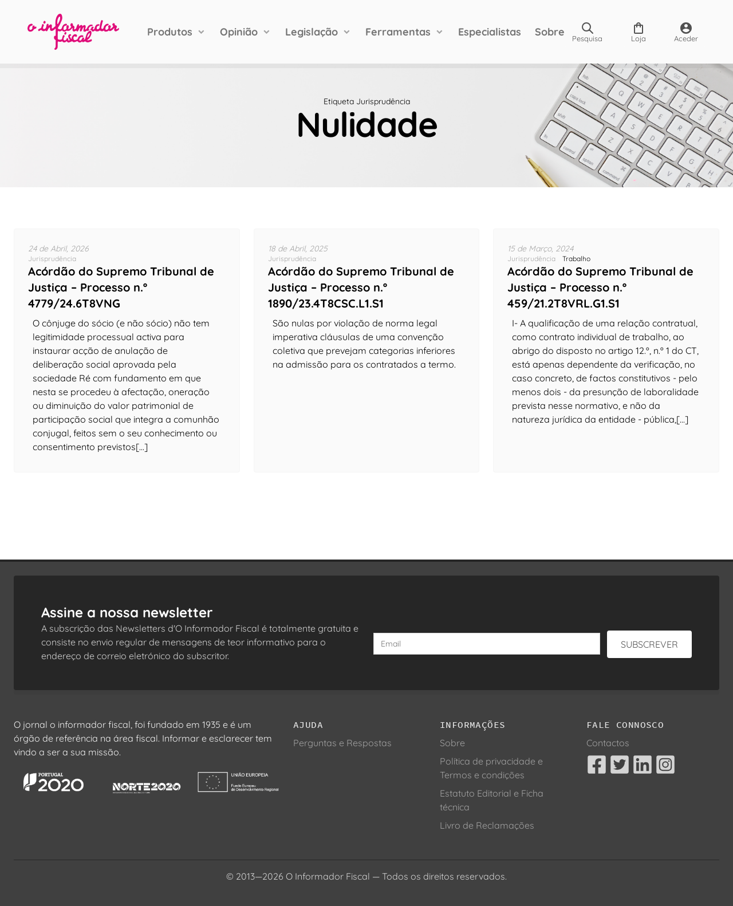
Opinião (239, 31)
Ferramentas (398, 31)
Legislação (311, 31)
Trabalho (576, 258)
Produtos (169, 31)
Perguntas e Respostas (342, 743)
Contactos (607, 743)
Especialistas (489, 31)
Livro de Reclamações (487, 825)
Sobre (550, 31)
